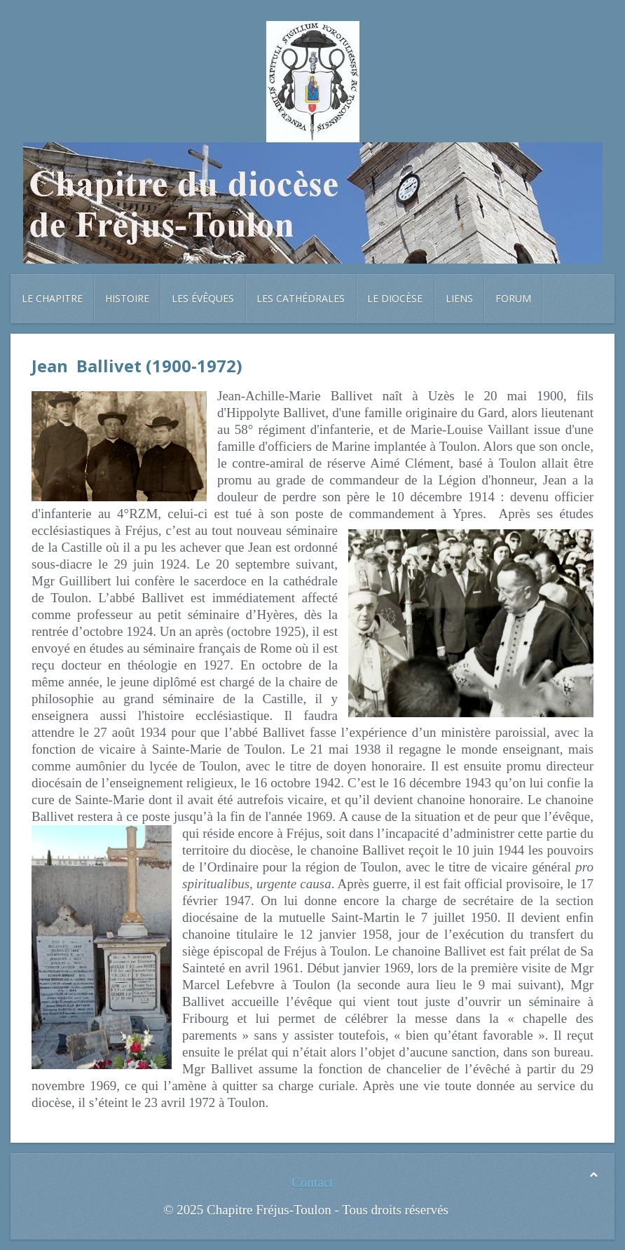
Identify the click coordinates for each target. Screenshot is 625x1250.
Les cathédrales (300, 298)
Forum (513, 298)
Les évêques (203, 298)
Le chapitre (52, 298)
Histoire (127, 298)
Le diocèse (395, 298)
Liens (459, 298)
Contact (312, 1182)
